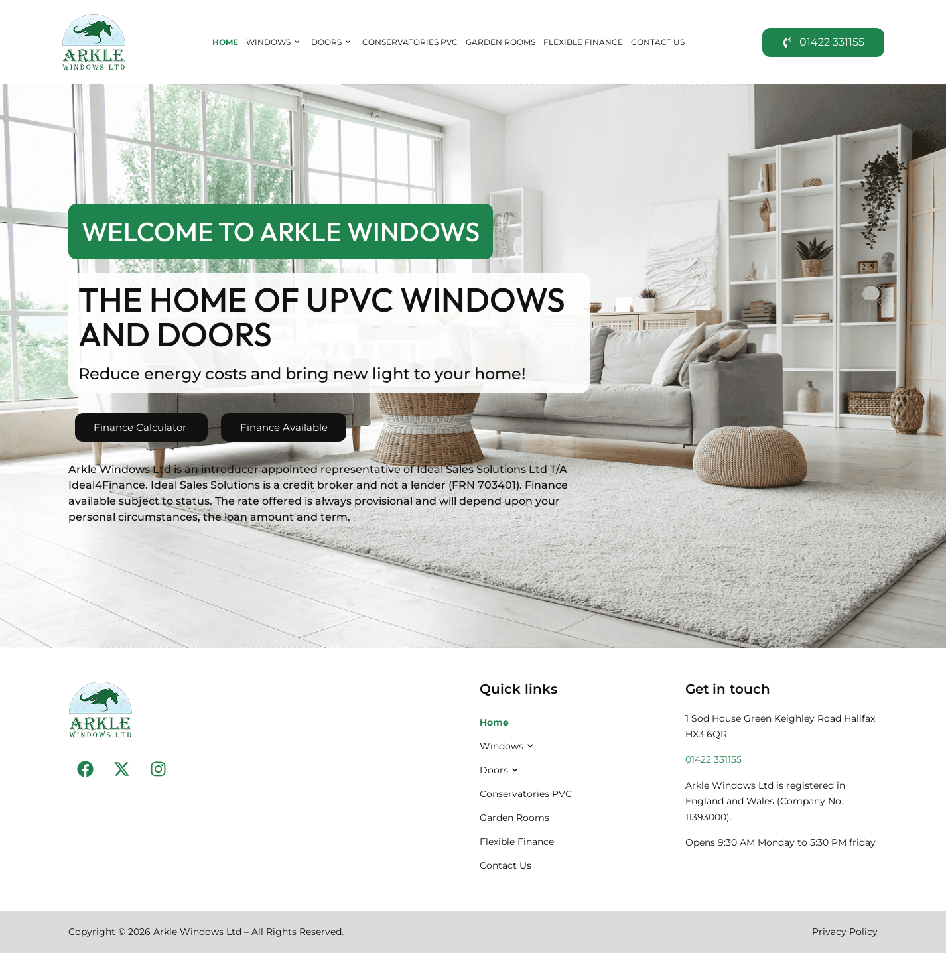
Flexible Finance (583, 42)
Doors (332, 42)
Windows (274, 42)
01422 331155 (713, 759)
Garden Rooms (500, 42)
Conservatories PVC (410, 42)
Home (225, 42)
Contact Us (658, 42)
